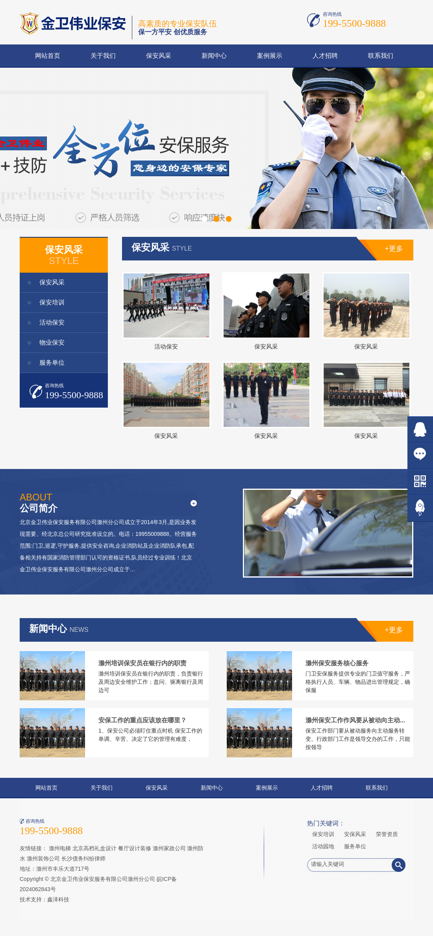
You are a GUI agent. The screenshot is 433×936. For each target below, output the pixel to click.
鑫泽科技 (58, 899)
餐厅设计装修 (134, 848)
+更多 (394, 249)
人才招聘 (325, 55)
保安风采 (158, 55)
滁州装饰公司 (43, 858)
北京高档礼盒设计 (94, 848)
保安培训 (52, 302)
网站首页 (47, 55)
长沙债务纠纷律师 (83, 858)
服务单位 (52, 362)
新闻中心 (214, 55)
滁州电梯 (60, 848)
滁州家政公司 (169, 848)
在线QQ (420, 429)
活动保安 (52, 322)
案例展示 (269, 55)
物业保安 (52, 342)
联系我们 (380, 55)
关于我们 (103, 55)
